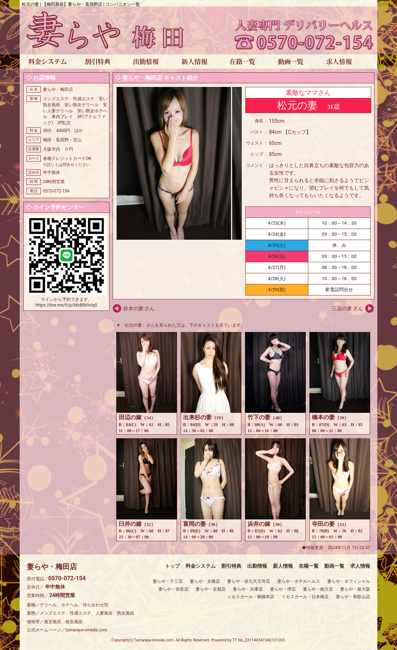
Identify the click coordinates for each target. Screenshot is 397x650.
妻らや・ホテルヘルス (298, 581)
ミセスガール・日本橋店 (305, 596)
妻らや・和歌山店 (353, 596)
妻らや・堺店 (283, 589)
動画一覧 (334, 566)
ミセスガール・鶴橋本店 (250, 596)
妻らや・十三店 (168, 581)
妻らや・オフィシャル (348, 581)
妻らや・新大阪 (355, 589)
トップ (172, 566)
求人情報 (360, 566)
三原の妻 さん (347, 308)
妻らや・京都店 (211, 589)
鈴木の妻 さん (139, 308)
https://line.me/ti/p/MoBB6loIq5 (66, 305)
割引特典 (231, 566)
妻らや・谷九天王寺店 (248, 581)
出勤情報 (257, 566)
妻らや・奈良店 (173, 589)
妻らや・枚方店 (318, 589)
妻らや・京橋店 (205, 581)
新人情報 (283, 566)
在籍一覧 (309, 566)
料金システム (201, 566)
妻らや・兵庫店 (248, 589)
